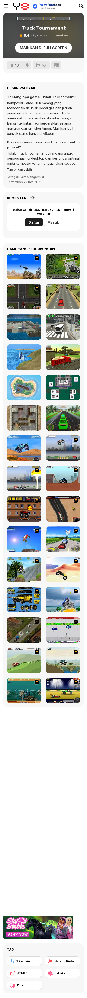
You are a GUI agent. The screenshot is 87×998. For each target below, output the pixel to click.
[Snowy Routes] (63, 418)
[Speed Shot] (63, 539)
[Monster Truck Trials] (63, 478)
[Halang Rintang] (62, 961)
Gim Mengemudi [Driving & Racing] (32, 177)
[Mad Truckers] (63, 509)
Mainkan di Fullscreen (43, 47)
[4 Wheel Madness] (24, 448)
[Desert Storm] (24, 266)
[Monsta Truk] (24, 539)
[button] (19, 169)
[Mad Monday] (63, 630)
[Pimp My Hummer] (24, 599)
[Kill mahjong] (63, 387)
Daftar (34, 222)
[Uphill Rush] (24, 569)
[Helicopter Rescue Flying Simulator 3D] (24, 357)
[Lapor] (41, 65)
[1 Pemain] (24, 961)
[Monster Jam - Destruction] (63, 448)
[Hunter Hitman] (24, 418)
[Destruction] (24, 478)
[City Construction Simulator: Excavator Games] (63, 357)
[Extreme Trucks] (63, 660)
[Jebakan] (62, 973)
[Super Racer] (63, 599)
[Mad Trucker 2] (24, 296)
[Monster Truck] (63, 569)
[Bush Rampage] (24, 690)
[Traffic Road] (63, 296)
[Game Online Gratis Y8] (21, 6)
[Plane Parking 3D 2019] (24, 327)
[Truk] (24, 985)
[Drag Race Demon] (63, 690)
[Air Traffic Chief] (63, 266)
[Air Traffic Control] (24, 387)
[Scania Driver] (24, 630)
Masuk (53, 222)
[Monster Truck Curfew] (24, 509)
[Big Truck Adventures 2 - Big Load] (24, 660)
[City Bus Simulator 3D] (63, 327)
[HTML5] (24, 973)
